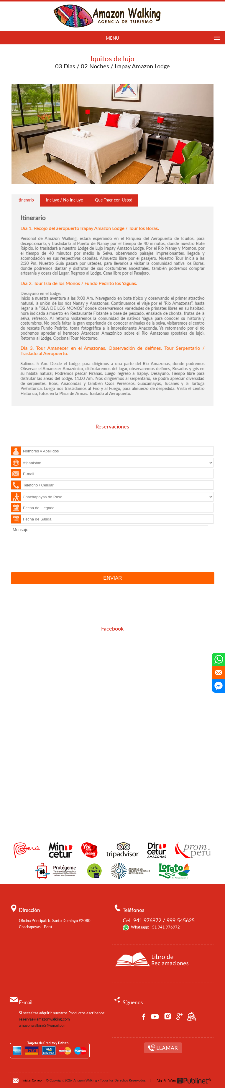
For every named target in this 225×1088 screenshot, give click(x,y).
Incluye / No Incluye (64, 200)
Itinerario (25, 200)
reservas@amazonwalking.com (44, 1019)
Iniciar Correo (32, 1080)
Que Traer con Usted (113, 200)
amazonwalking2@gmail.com (43, 1026)
